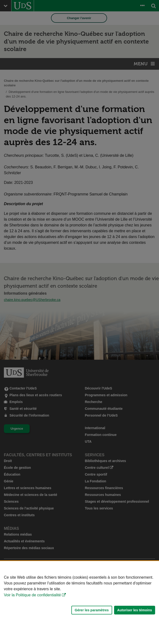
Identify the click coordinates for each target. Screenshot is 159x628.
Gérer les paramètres (92, 610)
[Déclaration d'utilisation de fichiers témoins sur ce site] (79, 594)
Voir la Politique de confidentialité (32, 595)
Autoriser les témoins (134, 610)
